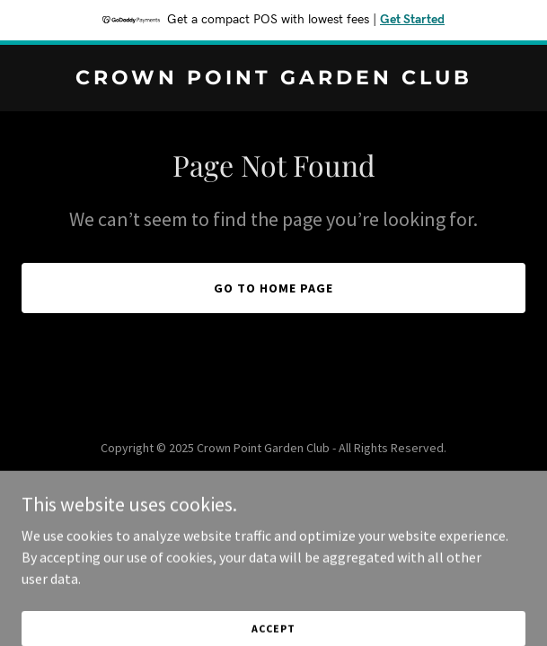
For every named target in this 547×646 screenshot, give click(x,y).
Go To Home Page (273, 288)
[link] (273, 79)
